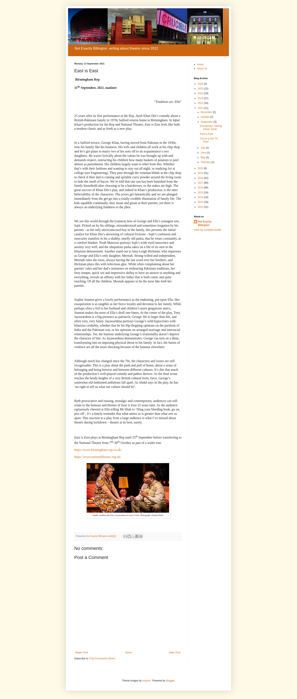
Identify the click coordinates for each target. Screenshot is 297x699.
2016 (201, 187)
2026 (201, 83)
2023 (201, 98)
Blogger (170, 680)
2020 (201, 168)
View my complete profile (207, 229)
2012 (201, 207)
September (207, 121)
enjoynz (146, 680)
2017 (201, 182)
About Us (202, 68)
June (204, 152)
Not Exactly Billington (204, 223)
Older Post (174, 652)
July (203, 147)
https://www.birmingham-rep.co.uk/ (98, 450)
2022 (201, 103)
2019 (201, 173)
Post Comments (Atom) (102, 658)
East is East (206, 133)
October (205, 116)
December (207, 112)
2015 (201, 192)
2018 (201, 178)
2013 (201, 202)
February (206, 162)
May (203, 157)
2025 (201, 88)
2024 (201, 93)
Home (128, 652)
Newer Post (81, 652)
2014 (201, 197)
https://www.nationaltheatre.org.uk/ (97, 457)
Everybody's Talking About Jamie (211, 127)
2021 (201, 108)
